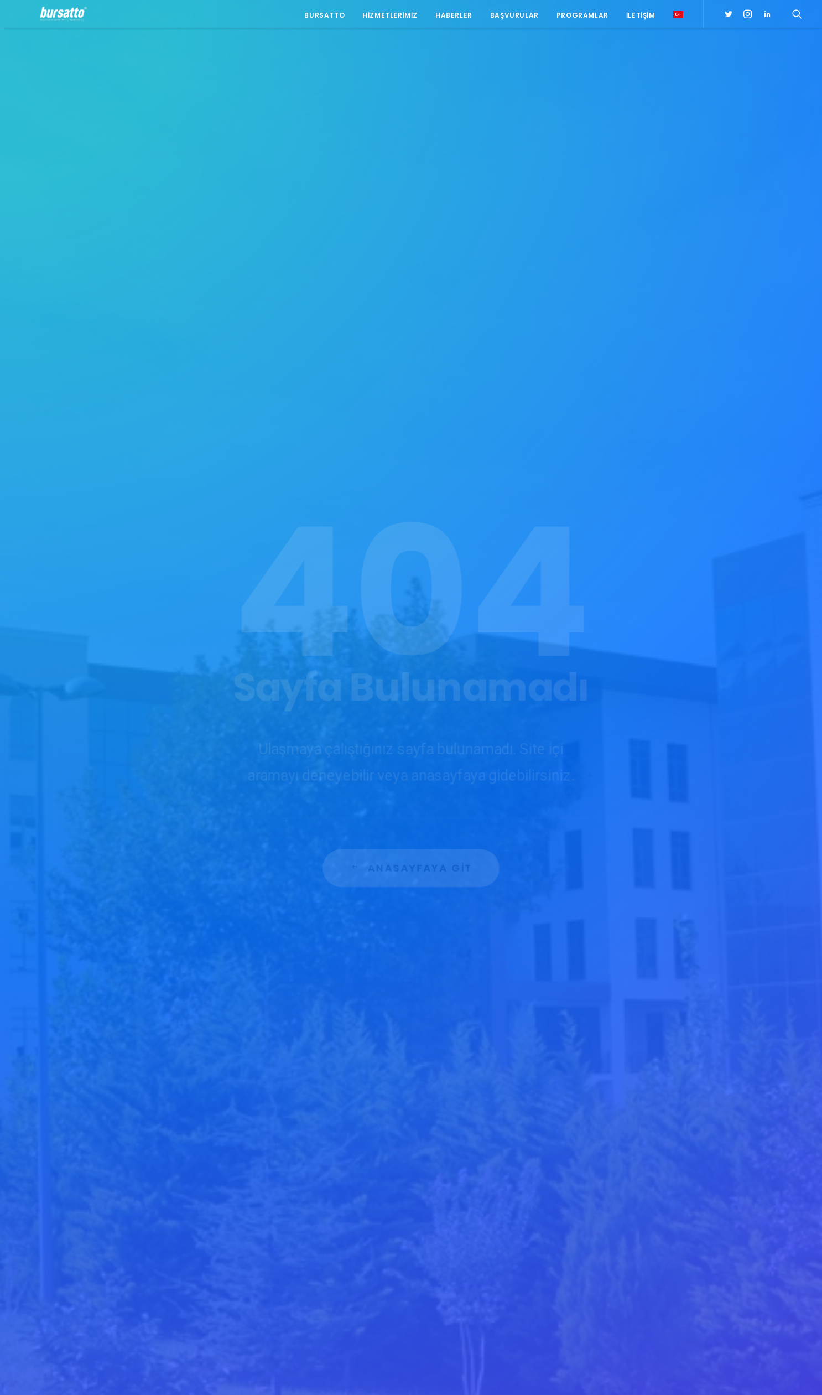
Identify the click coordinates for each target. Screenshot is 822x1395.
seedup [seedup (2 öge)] (692, 1268)
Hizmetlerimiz (390, 18)
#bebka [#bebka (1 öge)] (611, 1133)
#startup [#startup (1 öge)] (616, 1203)
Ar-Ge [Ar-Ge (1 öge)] (692, 1203)
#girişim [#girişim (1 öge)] (647, 1133)
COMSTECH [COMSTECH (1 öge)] (646, 1236)
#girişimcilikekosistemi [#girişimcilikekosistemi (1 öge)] (639, 1149)
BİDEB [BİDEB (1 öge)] (608, 1236)
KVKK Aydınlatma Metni (136, 1373)
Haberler (453, 18)
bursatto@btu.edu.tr (182, 1201)
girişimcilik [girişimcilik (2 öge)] (619, 1268)
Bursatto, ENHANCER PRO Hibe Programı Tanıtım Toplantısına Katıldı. (321, 1215)
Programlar (582, 18)
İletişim (640, 18)
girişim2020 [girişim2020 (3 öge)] (650, 1252)
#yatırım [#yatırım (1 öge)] (657, 1203)
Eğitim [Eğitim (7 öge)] (610, 1252)
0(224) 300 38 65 (179, 1174)
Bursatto (324, 18)
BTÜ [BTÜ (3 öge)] (664, 1219)
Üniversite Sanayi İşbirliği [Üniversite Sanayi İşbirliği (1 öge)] (643, 1300)
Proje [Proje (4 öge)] (659, 1268)
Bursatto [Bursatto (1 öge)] (697, 1219)
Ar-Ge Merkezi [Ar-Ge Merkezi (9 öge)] (623, 1219)
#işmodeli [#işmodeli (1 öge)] (616, 1165)
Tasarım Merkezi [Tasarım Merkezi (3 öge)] (627, 1284)
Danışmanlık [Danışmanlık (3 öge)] (695, 1236)
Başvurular (514, 18)
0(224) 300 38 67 (179, 1188)
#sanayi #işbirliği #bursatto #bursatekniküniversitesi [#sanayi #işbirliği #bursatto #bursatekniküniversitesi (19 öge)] (647, 1184)
